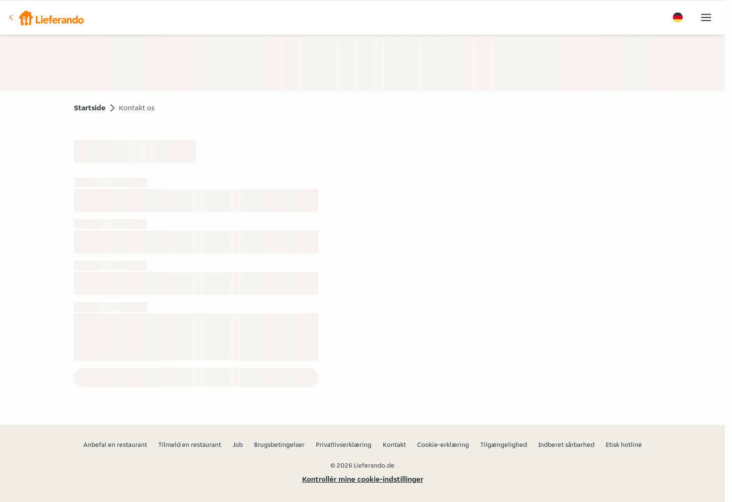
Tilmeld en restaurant (189, 444)
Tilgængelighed (503, 444)
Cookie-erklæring (443, 444)
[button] (46, 17)
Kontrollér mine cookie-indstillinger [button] (362, 479)
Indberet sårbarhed (566, 444)
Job (237, 444)
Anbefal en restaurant (115, 444)
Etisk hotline (624, 444)
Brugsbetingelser (279, 444)
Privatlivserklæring (343, 444)
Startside (90, 108)
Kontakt (394, 444)
